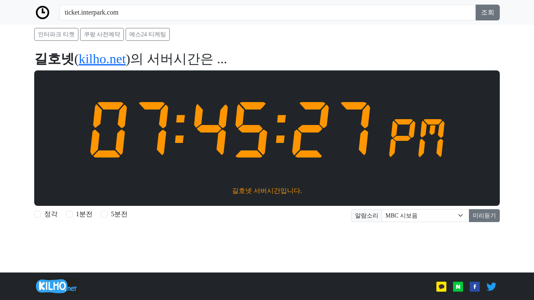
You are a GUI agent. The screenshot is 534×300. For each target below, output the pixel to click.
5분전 (119, 214)
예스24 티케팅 (147, 34)
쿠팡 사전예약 (102, 34)
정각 (51, 214)
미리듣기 (484, 215)
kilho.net (102, 58)
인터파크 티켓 (56, 34)
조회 (487, 12)
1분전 (84, 214)
